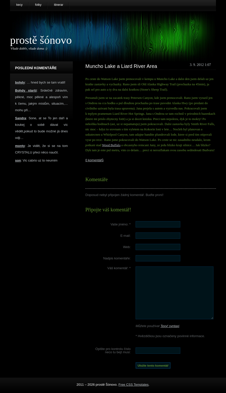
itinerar (58, 5)
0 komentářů (94, 160)
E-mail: (126, 236)
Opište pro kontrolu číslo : (113, 350)
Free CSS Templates (134, 384)
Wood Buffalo (111, 145)
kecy (19, 5)
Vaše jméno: (120, 224)
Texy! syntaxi (169, 326)
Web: (127, 247)
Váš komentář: (119, 268)
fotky (38, 5)
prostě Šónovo (41, 40)
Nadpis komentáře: (117, 258)
